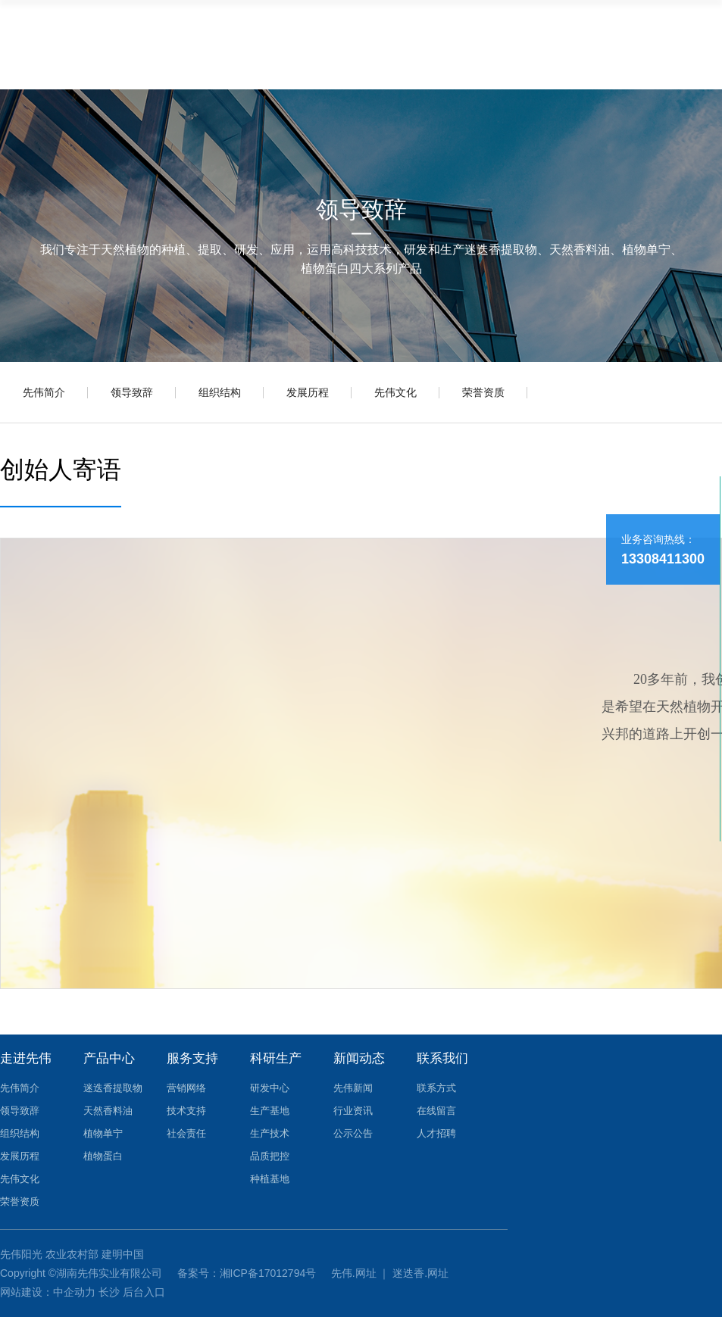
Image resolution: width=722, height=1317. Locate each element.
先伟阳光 (21, 1254)
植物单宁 (103, 1133)
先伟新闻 (353, 1088)
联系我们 (442, 1058)
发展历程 (307, 392)
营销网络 (186, 1088)
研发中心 (269, 1088)
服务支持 (192, 1058)
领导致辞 (132, 392)
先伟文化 (395, 392)
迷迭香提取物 (112, 1088)
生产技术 (269, 1133)
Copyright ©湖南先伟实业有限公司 (82, 1273)
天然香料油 (108, 1110)
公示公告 (353, 1133)
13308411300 (663, 558)
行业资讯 (353, 1110)
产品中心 (109, 1058)
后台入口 (144, 1292)
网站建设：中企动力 (47, 1292)
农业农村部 (71, 1254)
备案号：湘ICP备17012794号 (248, 1273)
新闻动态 (359, 1058)
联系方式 (436, 1088)
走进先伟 (26, 1058)
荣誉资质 (483, 392)
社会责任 (186, 1133)
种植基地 (269, 1178)
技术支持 (186, 1110)
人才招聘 (436, 1133)
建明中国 (123, 1254)
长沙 (109, 1292)
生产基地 (269, 1110)
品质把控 (269, 1156)
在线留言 (436, 1110)
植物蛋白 (103, 1156)
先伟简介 (44, 392)
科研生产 (276, 1058)
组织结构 (219, 392)
